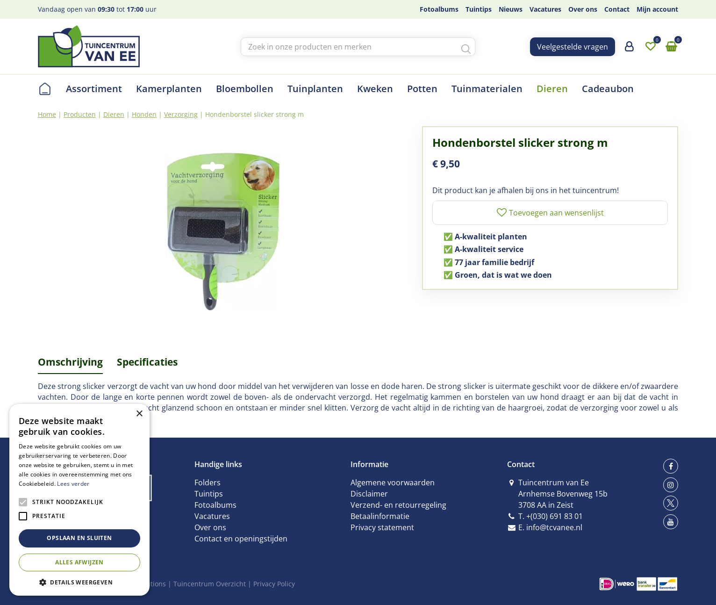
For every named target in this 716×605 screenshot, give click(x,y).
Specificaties (147, 361)
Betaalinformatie (380, 516)
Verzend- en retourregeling (398, 505)
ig (670, 484)
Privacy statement (382, 527)
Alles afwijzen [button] (79, 562)
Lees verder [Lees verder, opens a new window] (73, 484)
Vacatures (212, 516)
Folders (207, 482)
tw (670, 503)
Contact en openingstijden (240, 538)
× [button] (139, 414)
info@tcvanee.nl (554, 527)
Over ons (210, 527)
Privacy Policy (274, 583)
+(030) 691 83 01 (554, 516)
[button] (79, 581)
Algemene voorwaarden (393, 482)
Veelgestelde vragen (572, 47)
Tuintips (208, 494)
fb (670, 466)
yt (670, 521)
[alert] (79, 500)
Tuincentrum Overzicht (209, 583)
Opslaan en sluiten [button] (79, 538)
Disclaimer (369, 494)
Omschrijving (70, 361)
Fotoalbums (215, 505)
